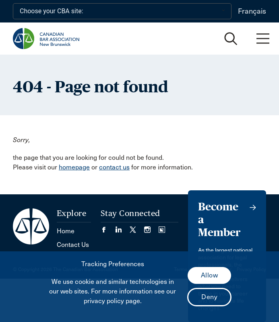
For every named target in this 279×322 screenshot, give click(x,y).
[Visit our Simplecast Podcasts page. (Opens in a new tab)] (162, 227)
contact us (114, 167)
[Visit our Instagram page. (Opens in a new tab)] (151, 227)
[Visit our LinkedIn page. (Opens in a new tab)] (122, 227)
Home (65, 231)
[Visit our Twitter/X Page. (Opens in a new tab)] (137, 227)
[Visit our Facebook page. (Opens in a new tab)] (108, 227)
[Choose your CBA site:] (122, 11)
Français (252, 11)
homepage (74, 167)
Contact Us (73, 245)
